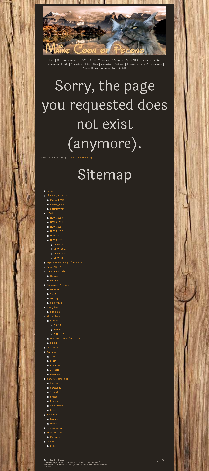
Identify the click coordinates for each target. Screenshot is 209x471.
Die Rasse (55, 437)
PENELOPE (59, 334)
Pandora (54, 401)
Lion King (55, 312)
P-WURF (54, 320)
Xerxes (53, 410)
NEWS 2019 (56, 235)
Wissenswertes (54, 432)
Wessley (54, 298)
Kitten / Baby (53, 316)
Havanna (54, 289)
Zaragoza (54, 370)
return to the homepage (81, 157)
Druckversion (50, 460)
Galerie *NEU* (54, 267)
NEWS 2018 (56, 240)
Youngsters (52, 307)
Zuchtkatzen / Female (58, 285)
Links (53, 446)
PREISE (54, 343)
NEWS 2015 (59, 253)
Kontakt (51, 441)
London (54, 280)
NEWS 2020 (56, 231)
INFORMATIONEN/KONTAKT (65, 338)
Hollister (54, 276)
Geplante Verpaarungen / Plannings (64, 262)
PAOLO (57, 329)
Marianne (55, 374)
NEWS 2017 (59, 244)
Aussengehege (57, 204)
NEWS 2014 (59, 258)
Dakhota (54, 419)
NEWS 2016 (59, 249)
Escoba (53, 397)
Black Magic (56, 303)
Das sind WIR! (57, 200)
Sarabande (55, 388)
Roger (53, 361)
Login (163, 459)
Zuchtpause (52, 414)
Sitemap (61, 460)
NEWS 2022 (56, 222)
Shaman (54, 383)
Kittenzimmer (57, 209)
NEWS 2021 (56, 227)
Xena (52, 356)
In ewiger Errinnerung (57, 379)
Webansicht (161, 462)
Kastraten (52, 352)
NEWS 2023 (56, 218)
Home (50, 191)
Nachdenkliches (54, 428)
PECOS (57, 325)
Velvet (53, 294)
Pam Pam (55, 365)
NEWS (50, 213)
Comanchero (56, 405)
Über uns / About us (57, 195)
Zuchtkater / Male (56, 271)
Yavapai (54, 392)
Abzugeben (52, 347)
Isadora (54, 423)
